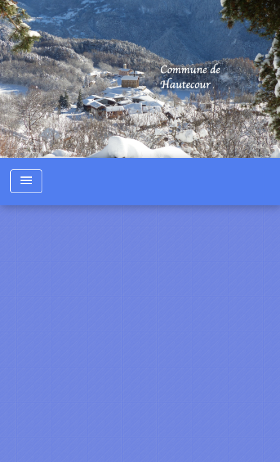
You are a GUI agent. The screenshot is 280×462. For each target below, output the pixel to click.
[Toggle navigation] (26, 181)
